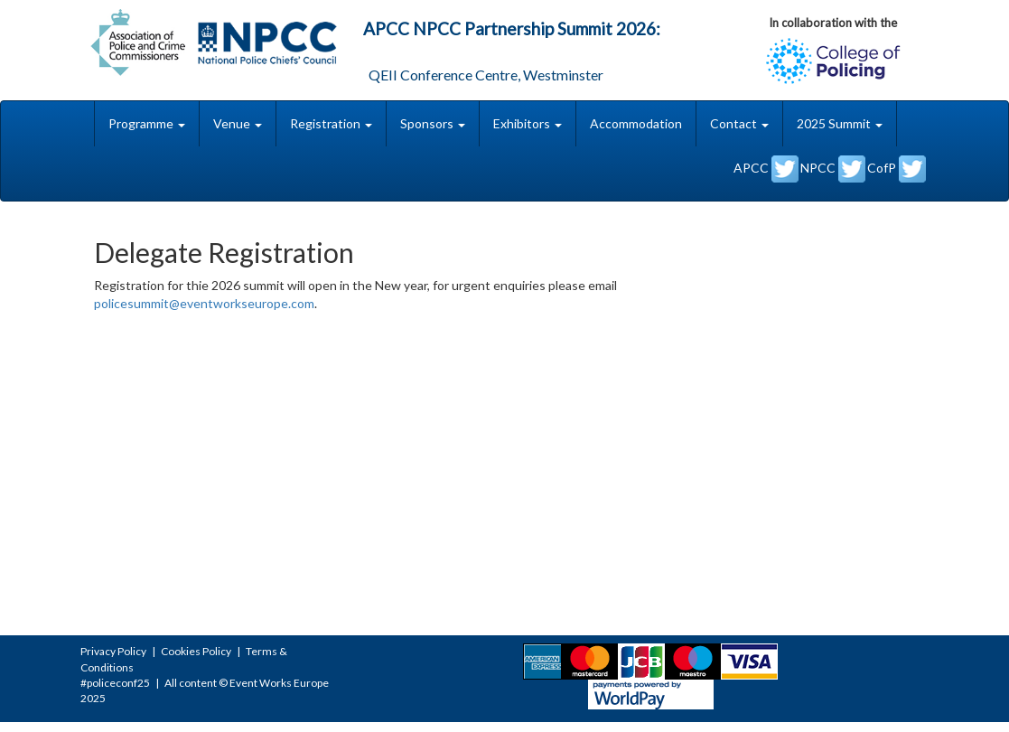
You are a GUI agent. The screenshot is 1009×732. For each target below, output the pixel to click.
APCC (766, 169)
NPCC (832, 169)
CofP (896, 169)
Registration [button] (331, 123)
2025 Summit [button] (840, 123)
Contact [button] (739, 123)
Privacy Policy (113, 651)
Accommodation (636, 123)
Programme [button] (146, 123)
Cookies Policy (196, 651)
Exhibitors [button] (527, 123)
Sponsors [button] (432, 123)
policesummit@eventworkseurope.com (204, 303)
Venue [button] (237, 123)
